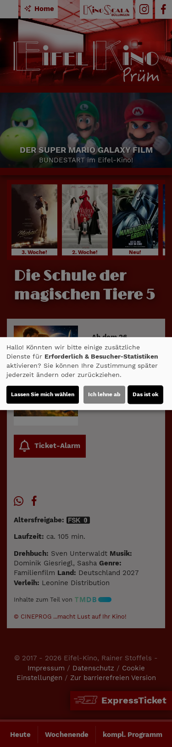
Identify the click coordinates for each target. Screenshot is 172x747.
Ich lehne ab (104, 394)
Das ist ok (145, 394)
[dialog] (86, 373)
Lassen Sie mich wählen (42, 394)
